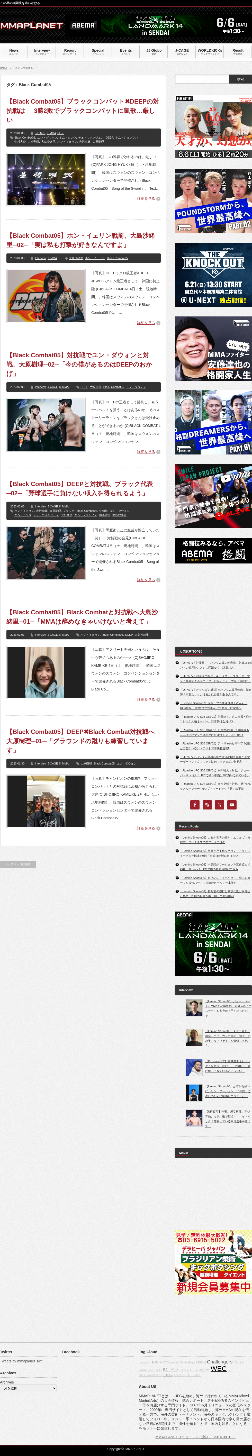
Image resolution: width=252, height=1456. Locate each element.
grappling (144, 1362)
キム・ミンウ (67, 137)
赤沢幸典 (85, 141)
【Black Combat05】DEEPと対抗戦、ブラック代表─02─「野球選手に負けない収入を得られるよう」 (79, 488)
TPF (155, 1362)
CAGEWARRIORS (150, 1375)
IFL (192, 1369)
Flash (60, 133)
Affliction (238, 1362)
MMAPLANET (135, 1449)
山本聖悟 (33, 141)
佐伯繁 (103, 510)
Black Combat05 (24, 137)
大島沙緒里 (48, 141)
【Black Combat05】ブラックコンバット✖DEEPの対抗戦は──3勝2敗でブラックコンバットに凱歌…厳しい (82, 110)
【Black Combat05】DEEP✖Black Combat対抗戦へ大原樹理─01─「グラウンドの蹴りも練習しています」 (80, 741)
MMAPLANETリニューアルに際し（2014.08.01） (195, 1437)
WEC (219, 1368)
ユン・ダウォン (47, 137)
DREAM (201, 1362)
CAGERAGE (193, 1375)
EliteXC (168, 1375)
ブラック (68, 510)
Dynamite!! (173, 1362)
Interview (40, 258)
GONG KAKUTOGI (150, 1369)
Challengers (220, 1361)
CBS (230, 1369)
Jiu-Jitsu (200, 1369)
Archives (7, 1382)
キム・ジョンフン (126, 137)
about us (179, 1375)
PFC (163, 1362)
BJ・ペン (170, 1370)
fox (208, 1369)
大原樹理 (98, 141)
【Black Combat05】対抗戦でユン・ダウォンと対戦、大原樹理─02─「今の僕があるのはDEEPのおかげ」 (79, 364)
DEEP (109, 137)
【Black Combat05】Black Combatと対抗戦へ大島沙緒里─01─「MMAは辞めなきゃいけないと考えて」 (82, 617)
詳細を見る (146, 198)
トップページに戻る (18, 864)
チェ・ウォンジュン (91, 137)
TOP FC (184, 1369)
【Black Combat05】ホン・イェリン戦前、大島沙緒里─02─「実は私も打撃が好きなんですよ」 (80, 240)
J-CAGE (40, 133)
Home (3, 68)
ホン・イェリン (67, 141)
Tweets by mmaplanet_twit (21, 1361)
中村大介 (20, 141)
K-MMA (51, 133)
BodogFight (188, 1362)
